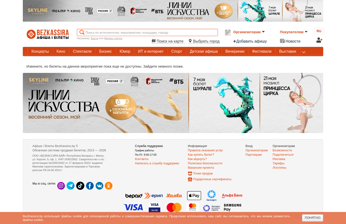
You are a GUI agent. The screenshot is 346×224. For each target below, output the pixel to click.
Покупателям (294, 32)
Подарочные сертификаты (212, 179)
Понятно (313, 217)
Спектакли (82, 51)
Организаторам (249, 32)
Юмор (125, 51)
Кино (60, 51)
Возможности (282, 150)
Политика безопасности (205, 163)
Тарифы (278, 163)
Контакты (141, 159)
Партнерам (254, 154)
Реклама (279, 159)
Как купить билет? (201, 154)
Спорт (176, 51)
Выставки (287, 51)
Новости (290, 40)
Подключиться (283, 154)
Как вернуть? (197, 159)
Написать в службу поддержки (157, 163)
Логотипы (279, 167)
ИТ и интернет (150, 51)
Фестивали (262, 51)
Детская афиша (204, 51)
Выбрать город (204, 41)
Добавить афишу (250, 41)
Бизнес (105, 51)
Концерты (40, 51)
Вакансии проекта (201, 167)
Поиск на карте (168, 41)
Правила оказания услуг (205, 150)
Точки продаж (203, 173)
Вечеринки (234, 51)
